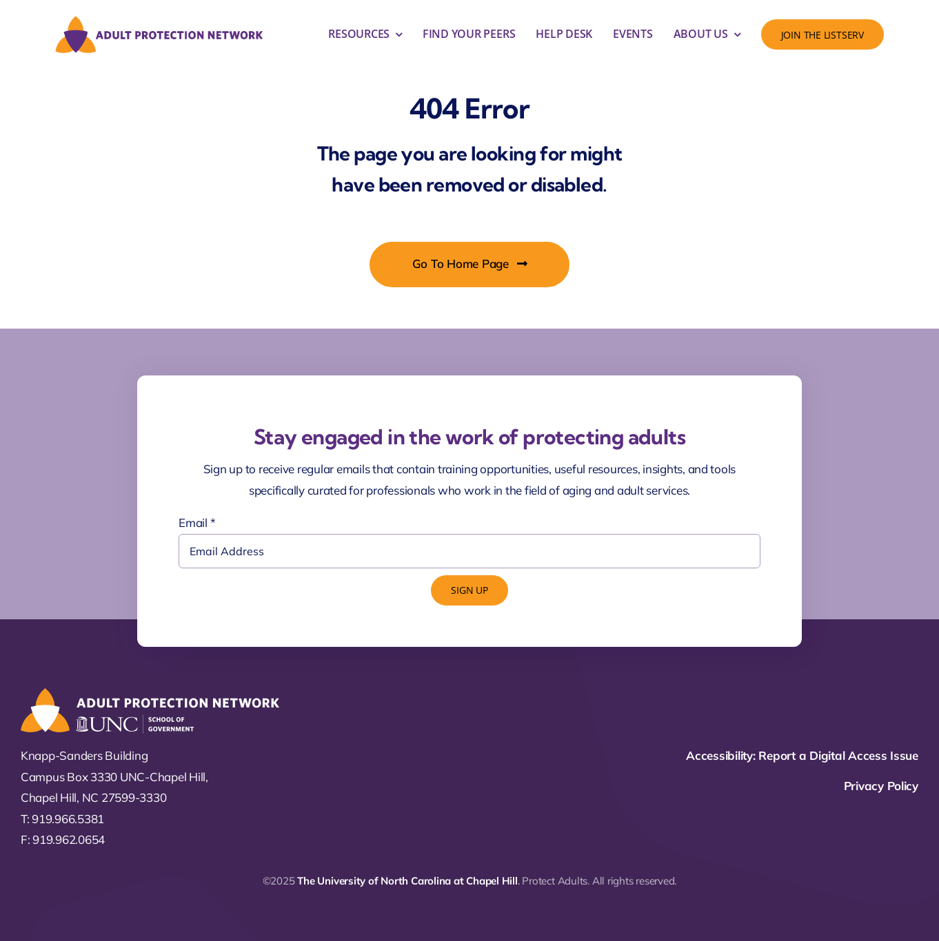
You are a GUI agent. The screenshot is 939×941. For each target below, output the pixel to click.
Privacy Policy (881, 785)
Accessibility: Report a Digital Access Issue (802, 755)
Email (197, 522)
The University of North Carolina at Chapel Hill (407, 880)
